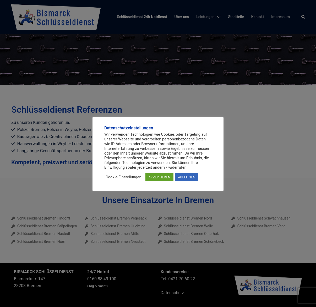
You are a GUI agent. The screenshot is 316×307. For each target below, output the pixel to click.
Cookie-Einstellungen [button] (123, 177)
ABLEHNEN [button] (186, 177)
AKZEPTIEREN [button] (159, 177)
